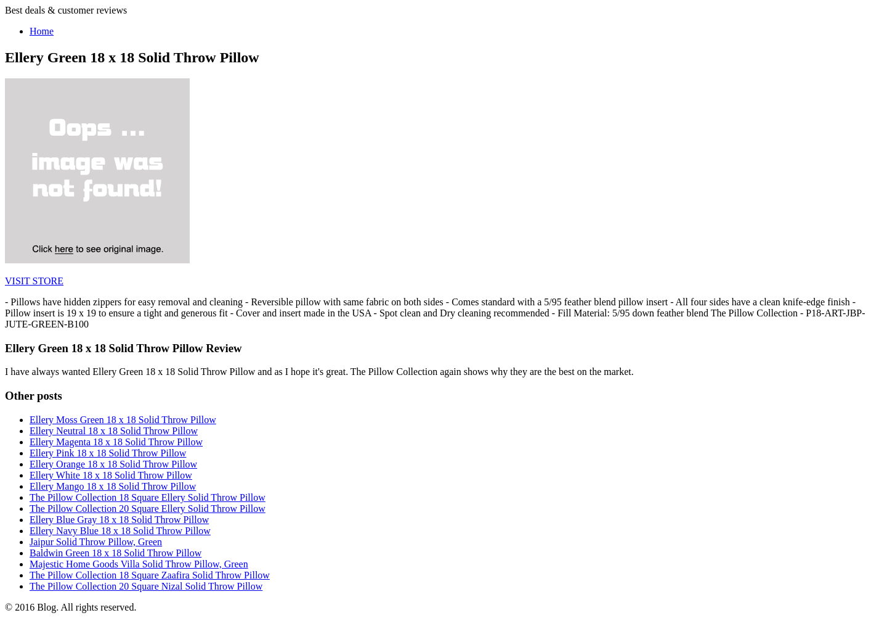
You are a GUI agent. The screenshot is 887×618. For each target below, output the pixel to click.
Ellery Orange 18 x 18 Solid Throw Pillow (113, 464)
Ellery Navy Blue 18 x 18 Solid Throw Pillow (120, 530)
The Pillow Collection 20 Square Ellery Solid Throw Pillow (147, 508)
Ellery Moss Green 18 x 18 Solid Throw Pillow (123, 419)
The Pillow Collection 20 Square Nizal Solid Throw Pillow (146, 586)
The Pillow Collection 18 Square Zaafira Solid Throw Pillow (150, 575)
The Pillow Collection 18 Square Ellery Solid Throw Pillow (147, 497)
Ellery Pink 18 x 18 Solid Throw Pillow (108, 453)
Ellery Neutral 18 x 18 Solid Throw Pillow (114, 431)
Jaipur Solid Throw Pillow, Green (96, 542)
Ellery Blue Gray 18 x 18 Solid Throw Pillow (119, 519)
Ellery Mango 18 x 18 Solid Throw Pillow (113, 486)
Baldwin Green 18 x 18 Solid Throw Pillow (115, 553)
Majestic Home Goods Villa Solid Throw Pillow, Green (139, 564)
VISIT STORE (34, 281)
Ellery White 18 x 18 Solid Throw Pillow (111, 475)
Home (42, 31)
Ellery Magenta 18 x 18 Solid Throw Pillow (116, 442)
